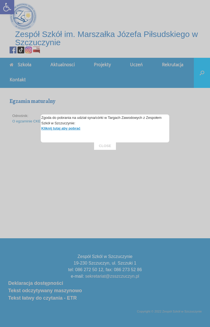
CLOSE (105, 118)
